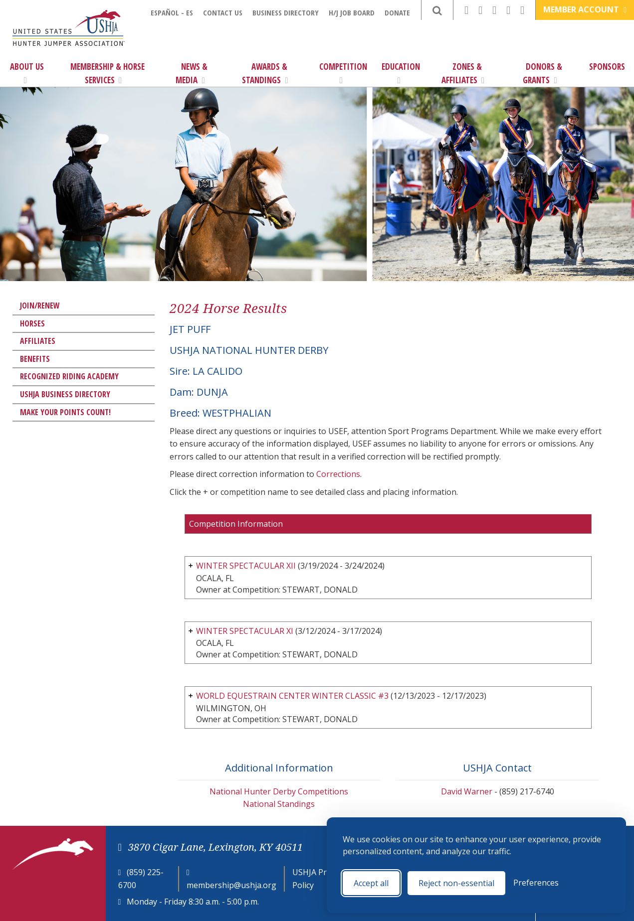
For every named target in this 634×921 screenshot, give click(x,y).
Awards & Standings (265, 73)
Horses (32, 323)
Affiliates (37, 340)
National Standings (279, 803)
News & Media (192, 73)
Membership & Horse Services (107, 73)
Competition (343, 73)
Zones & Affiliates (462, 73)
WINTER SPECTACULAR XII (246, 565)
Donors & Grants (542, 73)
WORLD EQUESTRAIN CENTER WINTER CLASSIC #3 (292, 695)
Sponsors (607, 66)
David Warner (466, 791)
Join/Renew (40, 305)
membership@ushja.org (231, 885)
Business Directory (285, 12)
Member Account (585, 9)
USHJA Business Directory (65, 394)
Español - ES (172, 12)
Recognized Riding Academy (69, 376)
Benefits (35, 358)
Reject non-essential (456, 883)
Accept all (371, 883)
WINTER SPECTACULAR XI (244, 630)
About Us (27, 73)
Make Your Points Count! (65, 412)
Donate (397, 12)
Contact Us (222, 12)
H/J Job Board (352, 12)
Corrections (338, 473)
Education (401, 73)
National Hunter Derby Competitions (279, 791)
